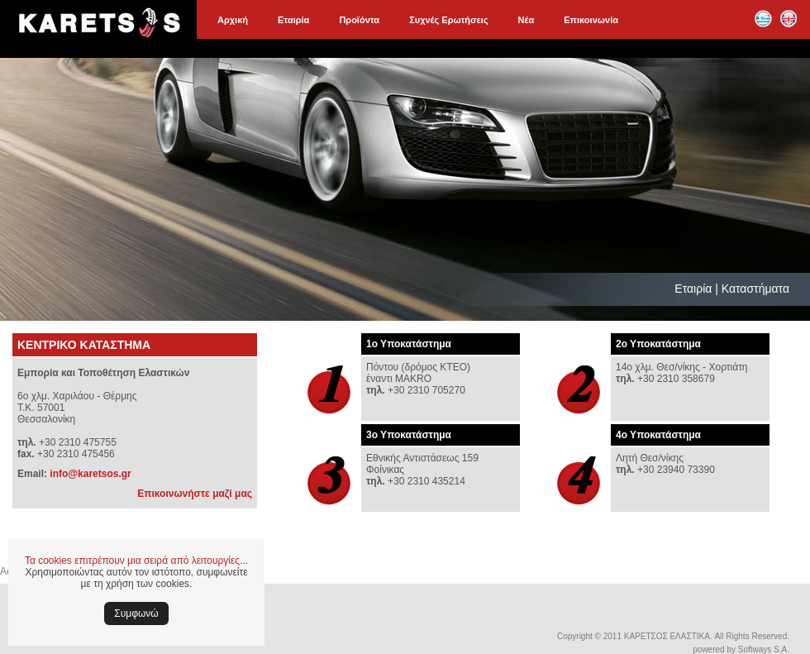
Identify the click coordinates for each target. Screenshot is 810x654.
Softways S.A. (763, 649)
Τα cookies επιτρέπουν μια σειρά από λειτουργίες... (136, 560)
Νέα (526, 20)
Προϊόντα (359, 20)
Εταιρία (293, 20)
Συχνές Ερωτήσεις (448, 20)
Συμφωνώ (136, 613)
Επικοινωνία (591, 20)
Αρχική (232, 20)
